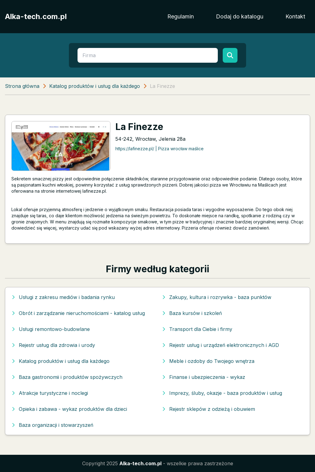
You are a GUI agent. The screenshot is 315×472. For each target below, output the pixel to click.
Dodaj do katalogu (239, 16)
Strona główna (22, 86)
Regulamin (180, 16)
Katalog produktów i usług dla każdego (94, 86)
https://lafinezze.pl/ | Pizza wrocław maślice (159, 148)
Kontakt (295, 16)
